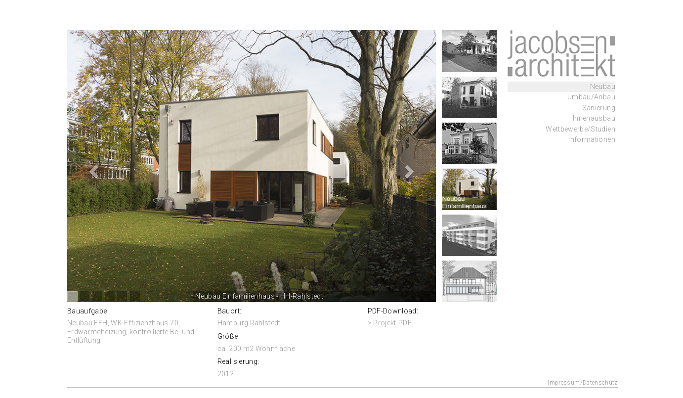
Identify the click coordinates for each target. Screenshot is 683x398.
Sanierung (598, 108)
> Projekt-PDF (390, 323)
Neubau (602, 86)
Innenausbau (594, 118)
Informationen (591, 139)
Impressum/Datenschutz (582, 382)
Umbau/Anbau (591, 97)
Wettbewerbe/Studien (580, 129)
